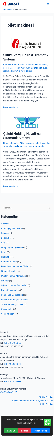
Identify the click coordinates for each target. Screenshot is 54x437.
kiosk (17, 68)
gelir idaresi (8, 68)
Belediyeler (6, 238)
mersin (24, 68)
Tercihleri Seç (40, 430)
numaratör (33, 68)
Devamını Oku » (10, 107)
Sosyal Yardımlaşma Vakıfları (14, 299)
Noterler (5, 280)
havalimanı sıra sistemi (23, 146)
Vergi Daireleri (7, 314)
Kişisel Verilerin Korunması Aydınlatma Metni (33, 400)
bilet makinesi (41, 64)
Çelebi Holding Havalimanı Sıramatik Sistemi (23, 136)
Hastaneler (6, 257)
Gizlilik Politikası (46, 397)
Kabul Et (11, 430)
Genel (3, 252)
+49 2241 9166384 (12, 381)
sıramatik (15, 71)
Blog (3, 242)
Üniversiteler (7, 309)
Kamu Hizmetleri (9, 261)
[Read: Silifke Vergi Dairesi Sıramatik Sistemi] (27, 44)
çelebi (38, 143)
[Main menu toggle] (48, 4)
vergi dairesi (26, 71)
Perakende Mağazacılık (12, 295)
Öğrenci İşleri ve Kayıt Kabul (14, 285)
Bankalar (5, 233)
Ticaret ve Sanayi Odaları (12, 304)
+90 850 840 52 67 (8, 392)
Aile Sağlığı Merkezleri (11, 228)
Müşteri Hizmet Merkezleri (13, 276)
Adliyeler (5, 223)
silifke (41, 68)
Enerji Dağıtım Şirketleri (12, 247)
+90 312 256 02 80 (12, 364)
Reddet (24, 430)
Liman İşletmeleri (9, 271)
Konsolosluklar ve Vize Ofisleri (15, 266)
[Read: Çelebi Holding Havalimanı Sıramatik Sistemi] (27, 122)
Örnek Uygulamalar (10, 290)
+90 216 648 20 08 (12, 343)
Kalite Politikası (47, 404)
